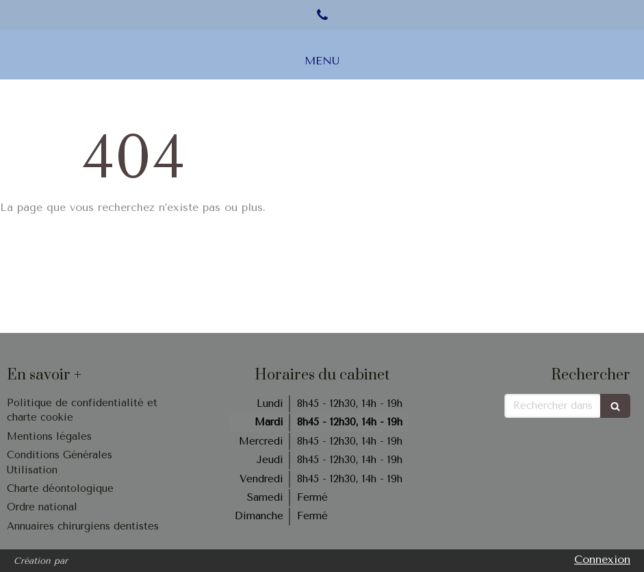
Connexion (602, 559)
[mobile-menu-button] (322, 61)
